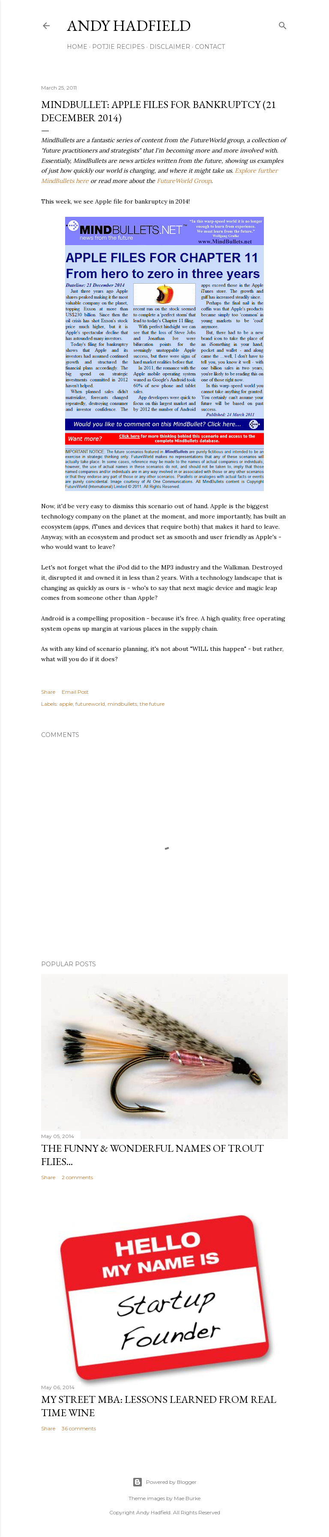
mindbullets (122, 704)
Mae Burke (187, 1498)
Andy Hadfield (129, 25)
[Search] (283, 23)
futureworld (90, 704)
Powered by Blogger (164, 1482)
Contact (210, 47)
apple (66, 704)
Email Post (75, 692)
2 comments (77, 1177)
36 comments (79, 1428)
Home (77, 47)
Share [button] (48, 692)
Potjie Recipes (118, 47)
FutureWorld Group (184, 181)
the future (152, 704)
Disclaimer (170, 47)
